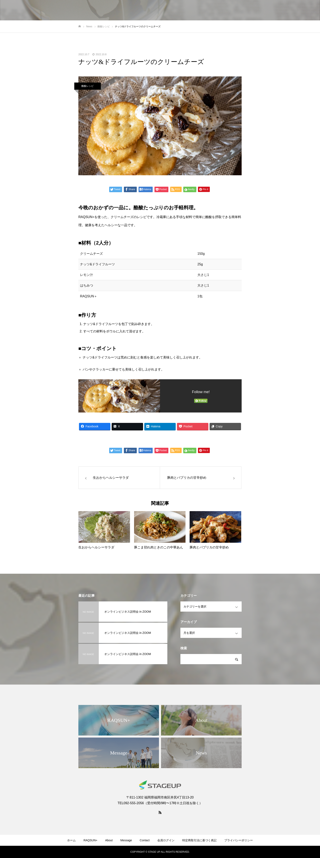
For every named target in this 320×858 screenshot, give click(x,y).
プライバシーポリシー (238, 840)
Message (126, 840)
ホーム (71, 840)
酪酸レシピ (87, 86)
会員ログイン (165, 840)
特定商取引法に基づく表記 (199, 840)
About (109, 840)
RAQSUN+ (90, 840)
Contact (145, 840)
